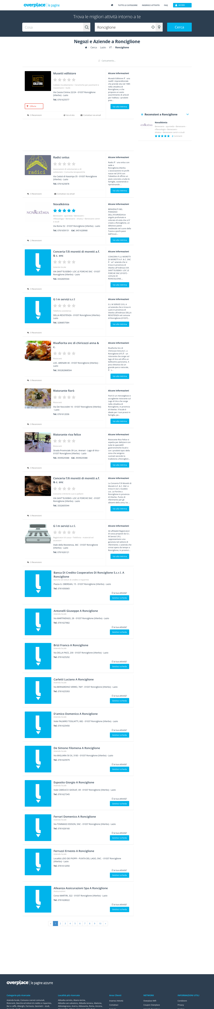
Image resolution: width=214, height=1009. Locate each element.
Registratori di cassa (62, 537)
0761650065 (64, 588)
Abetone (62, 1006)
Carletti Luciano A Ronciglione (80, 679)
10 (100, 923)
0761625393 (64, 691)
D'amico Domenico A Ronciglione (83, 713)
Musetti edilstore (68, 73)
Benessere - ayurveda (63, 215)
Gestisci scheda (119, 597)
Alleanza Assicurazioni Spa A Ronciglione (89, 887)
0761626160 (64, 828)
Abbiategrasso (74, 1006)
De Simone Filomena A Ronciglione (84, 747)
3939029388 (63, 457)
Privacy (181, 1004)
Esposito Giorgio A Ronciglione (80, 782)
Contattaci (114, 1004)
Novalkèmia (64, 203)
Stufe (68, 88)
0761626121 (63, 552)
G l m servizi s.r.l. (68, 525)
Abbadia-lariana (88, 1003)
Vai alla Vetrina (120, 106)
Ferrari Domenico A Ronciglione (81, 816)
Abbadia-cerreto (66, 1000)
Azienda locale (59, 267)
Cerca (179, 27)
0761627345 (64, 794)
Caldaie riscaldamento (63, 85)
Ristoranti (57, 358)
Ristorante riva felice (71, 434)
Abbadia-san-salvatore (68, 1003)
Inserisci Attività (117, 1000)
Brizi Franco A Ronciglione (76, 644)
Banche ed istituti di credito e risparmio (71, 579)
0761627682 (64, 622)
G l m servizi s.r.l (67, 298)
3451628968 (81, 230)
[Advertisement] (78, 136)
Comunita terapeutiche (74, 172)
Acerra (85, 1006)
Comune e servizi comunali (34, 1000)
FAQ (166, 5)
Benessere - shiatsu (74, 218)
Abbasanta (94, 1006)
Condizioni (183, 1000)
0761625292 (64, 657)
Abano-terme (81, 1000)
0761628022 (64, 900)
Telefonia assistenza (62, 310)
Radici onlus (64, 157)
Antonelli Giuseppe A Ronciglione (83, 610)
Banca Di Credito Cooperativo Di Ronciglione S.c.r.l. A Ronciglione (82, 574)
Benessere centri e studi (173, 132)
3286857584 (63, 322)
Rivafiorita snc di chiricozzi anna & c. (77, 344)
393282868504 (64, 370)
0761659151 (63, 230)
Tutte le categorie (127, 5)
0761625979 (64, 759)
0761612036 (63, 414)
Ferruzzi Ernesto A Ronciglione (80, 850)
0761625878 (63, 183)
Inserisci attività (151, 5)
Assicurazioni (59, 891)
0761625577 (63, 99)
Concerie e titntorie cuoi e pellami (68, 493)
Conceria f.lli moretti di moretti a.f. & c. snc (73, 253)
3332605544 (63, 278)
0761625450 (64, 725)
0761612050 (64, 865)
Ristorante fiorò (67, 390)
